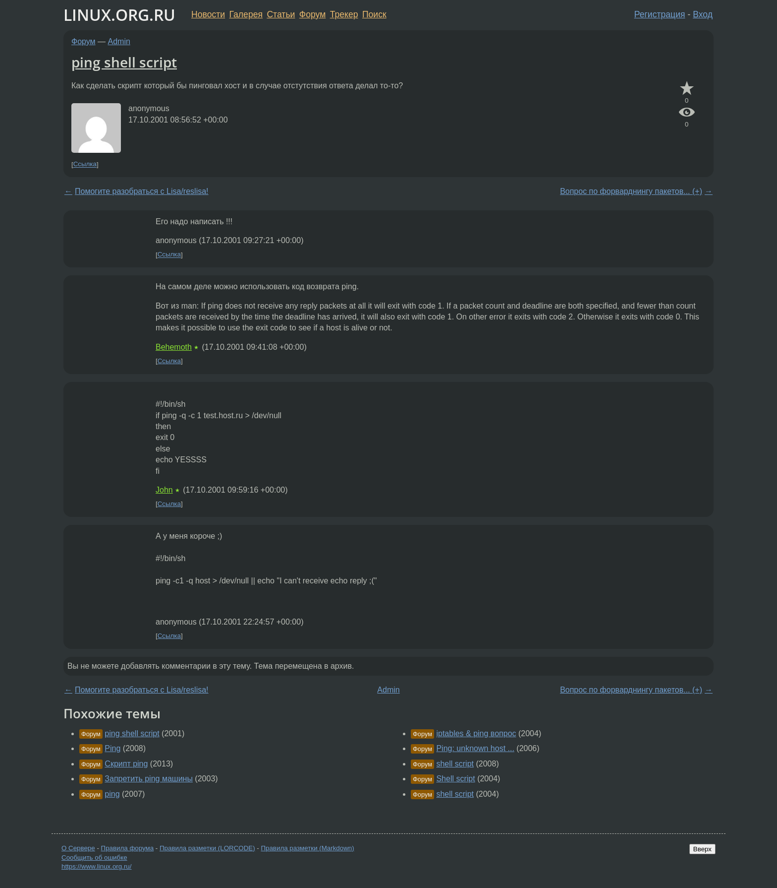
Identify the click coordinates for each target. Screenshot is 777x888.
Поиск (374, 14)
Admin (119, 41)
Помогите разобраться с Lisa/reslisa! (142, 191)
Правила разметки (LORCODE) (207, 848)
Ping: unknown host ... (475, 748)
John (164, 490)
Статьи (281, 14)
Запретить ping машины (149, 778)
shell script (455, 764)
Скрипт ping (126, 764)
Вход (703, 14)
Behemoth (174, 347)
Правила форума (127, 848)
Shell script (455, 778)
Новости (208, 14)
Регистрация (659, 14)
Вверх (702, 849)
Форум (312, 14)
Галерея (246, 14)
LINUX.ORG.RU (119, 14)
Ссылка (85, 164)
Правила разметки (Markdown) (307, 848)
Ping (112, 748)
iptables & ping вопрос (476, 733)
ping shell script (124, 62)
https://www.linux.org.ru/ (96, 866)
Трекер (344, 14)
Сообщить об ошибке (94, 857)
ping (112, 794)
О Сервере (78, 848)
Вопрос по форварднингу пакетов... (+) (631, 191)
